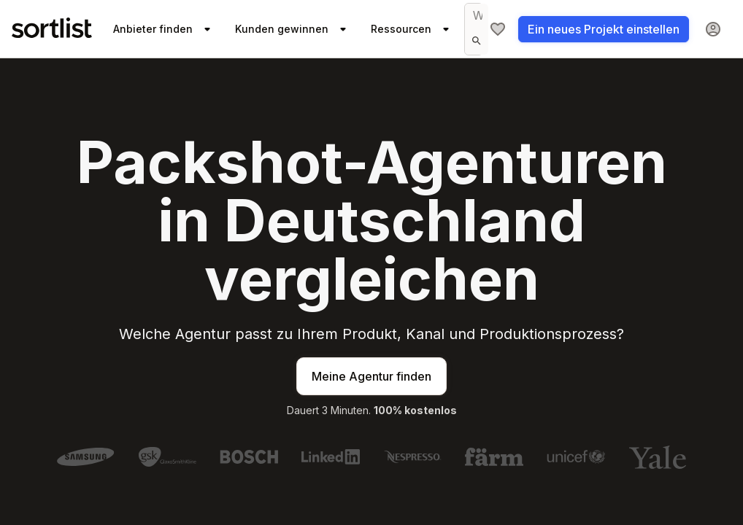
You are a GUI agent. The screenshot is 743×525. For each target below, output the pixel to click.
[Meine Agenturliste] (498, 29)
